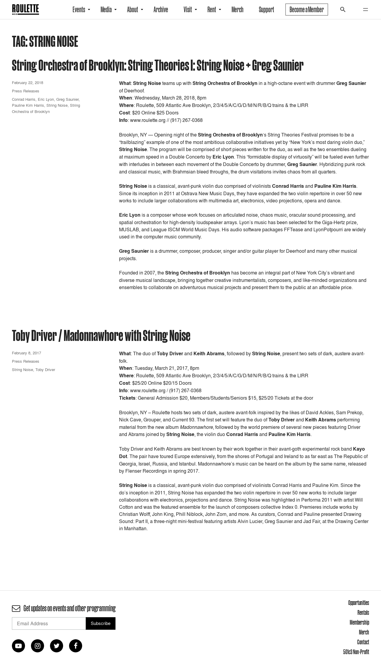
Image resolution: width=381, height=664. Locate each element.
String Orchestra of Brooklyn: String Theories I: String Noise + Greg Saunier (158, 65)
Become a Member (307, 9)
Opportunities (358, 602)
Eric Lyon (46, 99)
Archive (161, 9)
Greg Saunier (67, 99)
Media (106, 9)
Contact (363, 642)
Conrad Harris (23, 99)
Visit (188, 9)
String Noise (57, 105)
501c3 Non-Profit (356, 652)
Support (266, 9)
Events (79, 9)
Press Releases (25, 91)
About (132, 9)
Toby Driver (45, 369)
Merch (237, 9)
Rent (211, 9)
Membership (359, 622)
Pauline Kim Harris (28, 105)
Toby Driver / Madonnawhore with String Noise (101, 335)
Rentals (363, 612)
